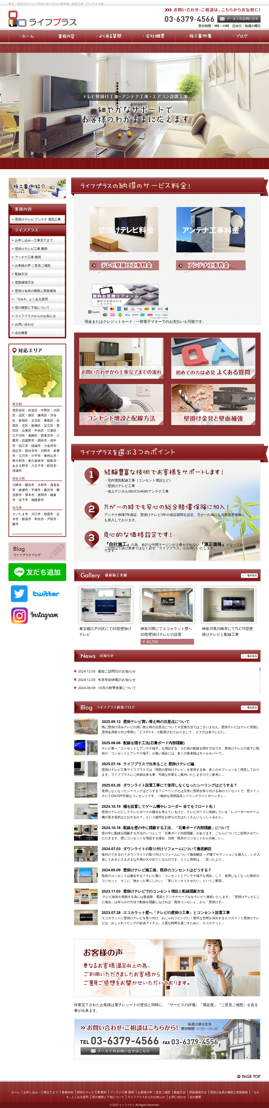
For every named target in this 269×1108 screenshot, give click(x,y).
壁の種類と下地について (32, 307)
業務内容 (67, 1092)
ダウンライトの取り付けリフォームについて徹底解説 (167, 848)
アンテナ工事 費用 (28, 257)
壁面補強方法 (24, 282)
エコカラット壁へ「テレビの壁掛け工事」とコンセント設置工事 (176, 912)
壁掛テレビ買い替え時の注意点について (156, 721)
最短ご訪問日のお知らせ (117, 671)
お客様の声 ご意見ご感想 (32, 265)
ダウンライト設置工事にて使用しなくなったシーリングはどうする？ (180, 785)
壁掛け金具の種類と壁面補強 (35, 290)
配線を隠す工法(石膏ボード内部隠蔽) (154, 742)
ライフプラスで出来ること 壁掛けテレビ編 (158, 763)
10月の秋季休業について (117, 687)
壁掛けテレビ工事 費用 (31, 248)
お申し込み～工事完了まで (34, 240)
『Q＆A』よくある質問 (31, 299)
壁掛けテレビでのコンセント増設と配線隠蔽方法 (163, 891)
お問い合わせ (24, 324)
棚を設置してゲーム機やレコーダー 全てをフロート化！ (169, 806)
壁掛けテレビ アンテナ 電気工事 (38, 219)
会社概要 (21, 332)
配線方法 (21, 274)
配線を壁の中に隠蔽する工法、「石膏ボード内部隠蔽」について (176, 827)
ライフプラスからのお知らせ (35, 316)
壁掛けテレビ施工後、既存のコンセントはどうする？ (167, 869)
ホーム (15, 1092)
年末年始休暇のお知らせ (117, 679)
